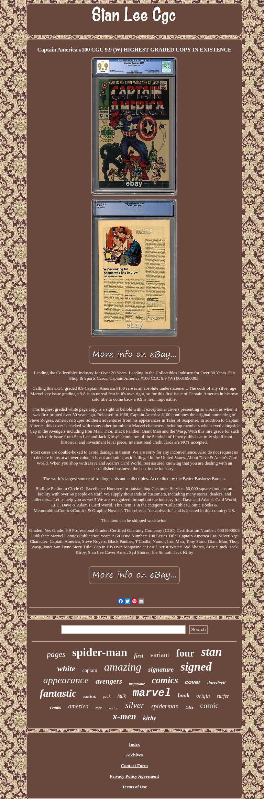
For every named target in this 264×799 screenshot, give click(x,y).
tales (190, 707)
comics (165, 680)
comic (209, 705)
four (185, 653)
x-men (124, 716)
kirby (149, 718)
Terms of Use (134, 786)
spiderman (164, 706)
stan (211, 652)
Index (134, 744)
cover (192, 682)
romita (56, 707)
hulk (122, 696)
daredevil (216, 682)
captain (89, 670)
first (138, 656)
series (89, 696)
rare (99, 708)
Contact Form (134, 765)
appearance (66, 680)
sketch (113, 708)
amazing (122, 667)
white (66, 668)
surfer (223, 696)
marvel (152, 693)
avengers (109, 681)
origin (203, 696)
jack (107, 696)
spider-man (99, 652)
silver (134, 705)
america (78, 706)
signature (161, 669)
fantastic (58, 693)
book (183, 695)
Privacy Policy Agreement (134, 776)
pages (56, 654)
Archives (134, 754)
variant (159, 655)
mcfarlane (137, 684)
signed (196, 666)
